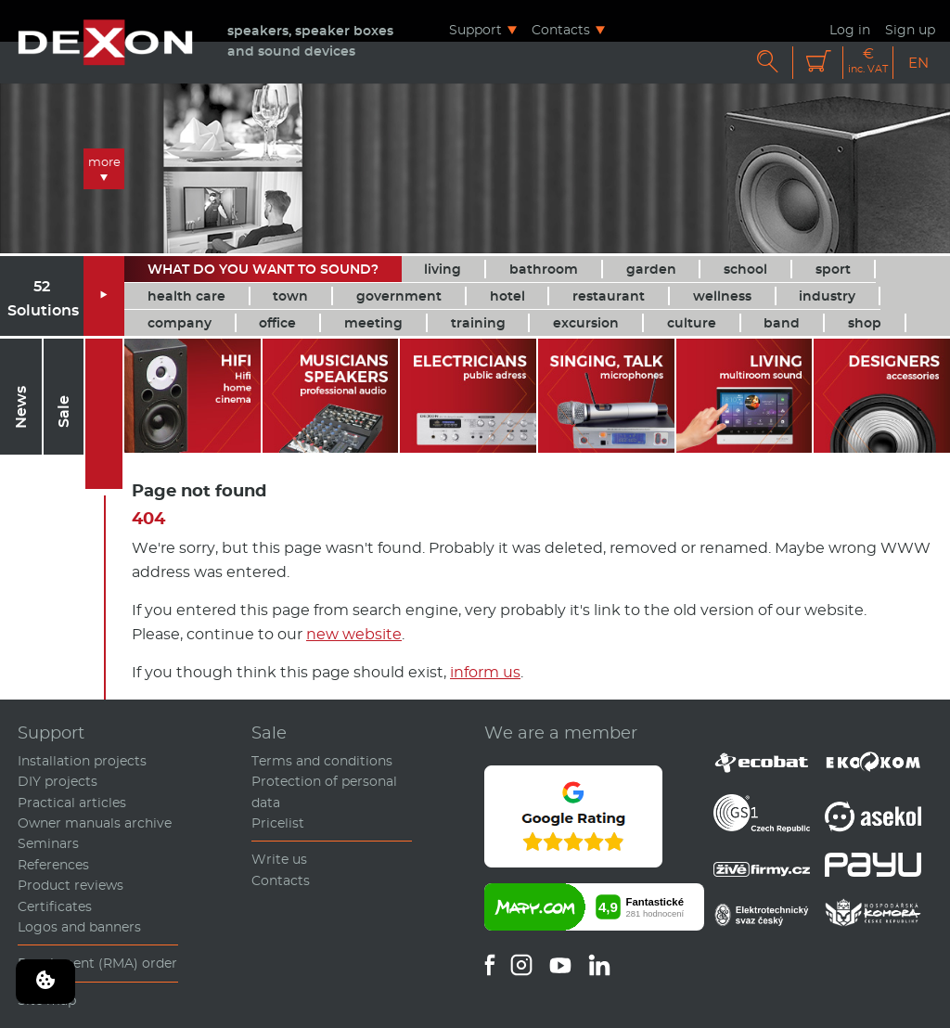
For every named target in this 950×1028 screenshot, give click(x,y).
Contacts (561, 29)
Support (475, 29)
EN (918, 62)
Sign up (910, 29)
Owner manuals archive (95, 823)
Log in (849, 29)
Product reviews (70, 885)
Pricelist (277, 823)
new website (354, 634)
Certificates (55, 906)
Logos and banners (79, 927)
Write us (279, 859)
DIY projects (57, 781)
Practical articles (72, 802)
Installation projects (82, 760)
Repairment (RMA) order (97, 963)
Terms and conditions (321, 760)
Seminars (48, 843)
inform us (485, 672)
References (53, 864)
